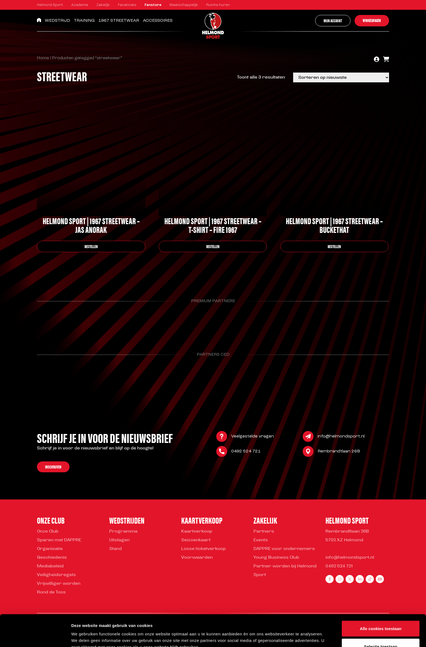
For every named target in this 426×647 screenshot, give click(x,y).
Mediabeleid (50, 566)
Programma (123, 531)
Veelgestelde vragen (252, 437)
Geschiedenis (52, 557)
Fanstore (153, 5)
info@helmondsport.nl (341, 437)
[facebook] (329, 579)
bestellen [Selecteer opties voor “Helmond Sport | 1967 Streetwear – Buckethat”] (334, 246)
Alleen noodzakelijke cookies (380, 632)
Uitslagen (119, 540)
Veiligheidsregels (56, 575)
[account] (376, 59)
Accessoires (158, 20)
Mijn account (333, 20)
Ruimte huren (218, 5)
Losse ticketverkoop (203, 549)
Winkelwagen (372, 20)
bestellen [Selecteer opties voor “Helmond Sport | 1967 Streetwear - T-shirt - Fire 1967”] (213, 246)
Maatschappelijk (184, 5)
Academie (79, 5)
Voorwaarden (197, 557)
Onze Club (47, 531)
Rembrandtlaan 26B (339, 452)
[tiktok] (370, 579)
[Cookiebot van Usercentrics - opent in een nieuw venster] (35, 636)
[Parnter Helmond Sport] (62, 323)
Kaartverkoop (196, 531)
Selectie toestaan (380, 614)
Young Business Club (276, 557)
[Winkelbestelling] (341, 77)
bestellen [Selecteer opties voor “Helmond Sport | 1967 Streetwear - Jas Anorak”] (91, 246)
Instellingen (292, 633)
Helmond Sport (50, 5)
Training (84, 20)
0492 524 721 (246, 452)
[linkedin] (360, 579)
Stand (115, 549)
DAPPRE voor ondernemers (284, 549)
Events (260, 540)
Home (43, 58)
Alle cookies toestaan (380, 597)
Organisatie (50, 549)
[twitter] (350, 579)
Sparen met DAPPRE (59, 540)
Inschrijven (53, 467)
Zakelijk (103, 5)
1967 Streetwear (118, 20)
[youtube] (380, 579)
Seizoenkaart (196, 540)
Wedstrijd (57, 20)
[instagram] (340, 579)
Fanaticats (127, 5)
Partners (263, 531)
